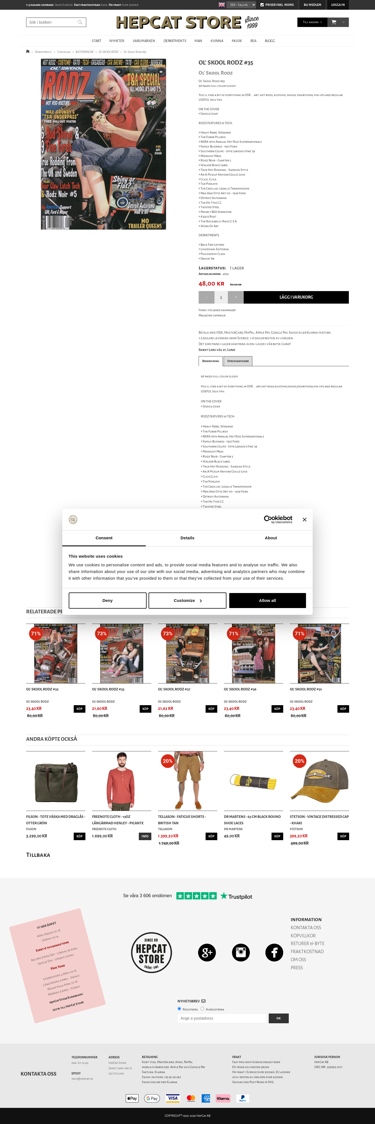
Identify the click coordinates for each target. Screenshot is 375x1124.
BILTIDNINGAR (84, 52)
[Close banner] (305, 520)
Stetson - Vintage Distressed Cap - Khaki (319, 819)
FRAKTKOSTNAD (307, 952)
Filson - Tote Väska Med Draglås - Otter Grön (55, 819)
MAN (198, 40)
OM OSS (298, 960)
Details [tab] (187, 537)
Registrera (190, 1009)
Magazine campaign (212, 315)
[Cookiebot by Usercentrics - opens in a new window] (268, 519)
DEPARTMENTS (175, 40)
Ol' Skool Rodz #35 (135, 52)
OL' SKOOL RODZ (109, 52)
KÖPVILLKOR (303, 936)
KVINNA (217, 40)
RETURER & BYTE (307, 943)
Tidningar (63, 52)
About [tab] (271, 537)
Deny (107, 600)
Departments (43, 52)
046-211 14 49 (79, 1063)
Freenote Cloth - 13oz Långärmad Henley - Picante (118, 819)
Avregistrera (215, 1009)
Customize (188, 600)
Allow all (267, 600)
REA (253, 40)
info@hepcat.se (82, 1079)
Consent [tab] (104, 537)
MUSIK (237, 40)
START (96, 40)
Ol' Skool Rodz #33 (108, 689)
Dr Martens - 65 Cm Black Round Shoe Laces (252, 819)
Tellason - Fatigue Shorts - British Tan (182, 819)
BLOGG (270, 40)
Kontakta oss (38, 1074)
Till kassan (311, 22)
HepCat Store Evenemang (66, 998)
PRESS (297, 968)
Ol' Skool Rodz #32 (42, 689)
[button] (334, 22)
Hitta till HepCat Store (68, 1006)
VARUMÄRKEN (144, 40)
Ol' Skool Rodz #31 (306, 689)
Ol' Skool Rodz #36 (240, 689)
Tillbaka (38, 855)
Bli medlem (312, 5)
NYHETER (116, 40)
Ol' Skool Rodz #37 (174, 689)
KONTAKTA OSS (306, 928)
